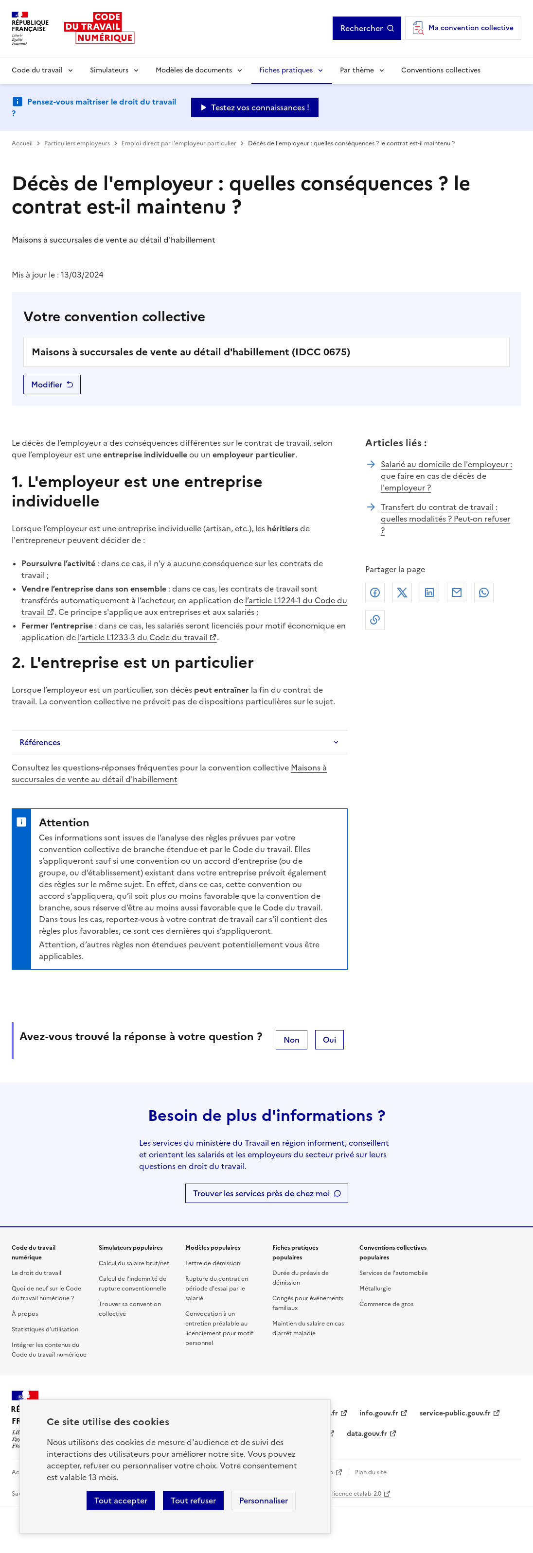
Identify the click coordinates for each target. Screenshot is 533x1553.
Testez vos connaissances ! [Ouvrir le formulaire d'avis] (260, 107)
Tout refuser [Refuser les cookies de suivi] (193, 1500)
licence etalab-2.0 (356, 1493)
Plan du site (371, 1472)
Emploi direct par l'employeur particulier (179, 143)
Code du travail (37, 70)
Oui (329, 1040)
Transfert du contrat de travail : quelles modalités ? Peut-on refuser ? (445, 518)
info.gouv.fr (378, 1413)
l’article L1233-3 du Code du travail (142, 637)
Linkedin (429, 592)
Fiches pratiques (286, 70)
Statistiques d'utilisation (45, 1329)
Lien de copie (375, 619)
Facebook (375, 592)
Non (292, 1040)
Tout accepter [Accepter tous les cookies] (120, 1500)
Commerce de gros (386, 1304)
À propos (25, 1313)
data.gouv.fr (367, 1434)
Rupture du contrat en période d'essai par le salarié (216, 1288)
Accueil (22, 143)
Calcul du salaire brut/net (134, 1263)
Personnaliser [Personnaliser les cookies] (263, 1500)
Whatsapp (484, 592)
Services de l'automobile (393, 1273)
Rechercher (361, 28)
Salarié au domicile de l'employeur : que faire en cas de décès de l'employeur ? (446, 475)
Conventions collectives (440, 70)
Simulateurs (109, 70)
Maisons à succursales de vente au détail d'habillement (169, 773)
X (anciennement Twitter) (402, 592)
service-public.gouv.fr (455, 1413)
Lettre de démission (212, 1263)
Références (39, 742)
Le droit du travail (36, 1273)
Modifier (46, 384)
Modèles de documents (194, 70)
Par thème (357, 70)
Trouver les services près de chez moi (261, 1193)
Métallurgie (375, 1288)
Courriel (456, 592)
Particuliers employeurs (77, 143)
